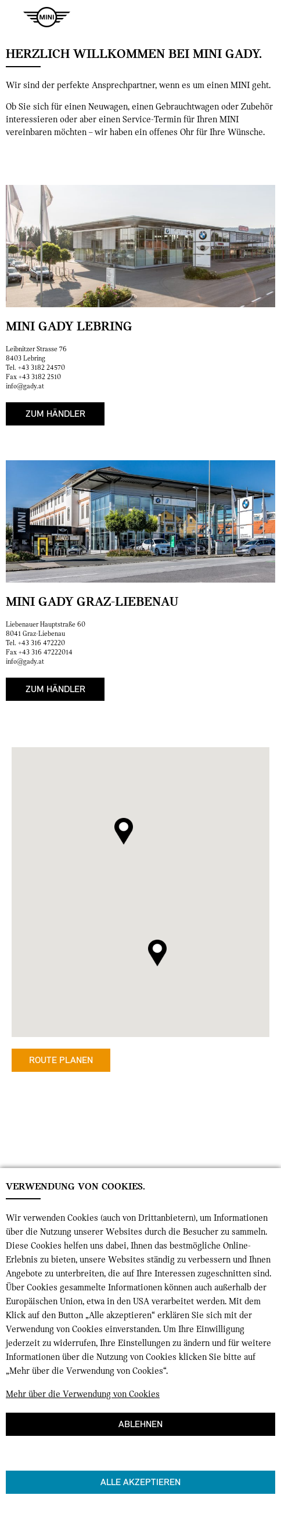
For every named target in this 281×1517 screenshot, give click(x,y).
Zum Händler (55, 413)
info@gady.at (25, 386)
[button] (123, 831)
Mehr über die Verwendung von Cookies (83, 1394)
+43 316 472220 (41, 643)
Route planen (61, 1059)
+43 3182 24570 (41, 367)
